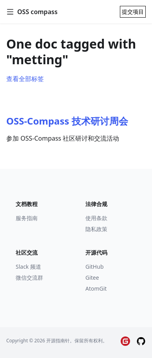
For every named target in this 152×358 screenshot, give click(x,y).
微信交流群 (29, 277)
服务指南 (27, 218)
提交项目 (133, 11)
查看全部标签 (25, 78)
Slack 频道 (28, 266)
